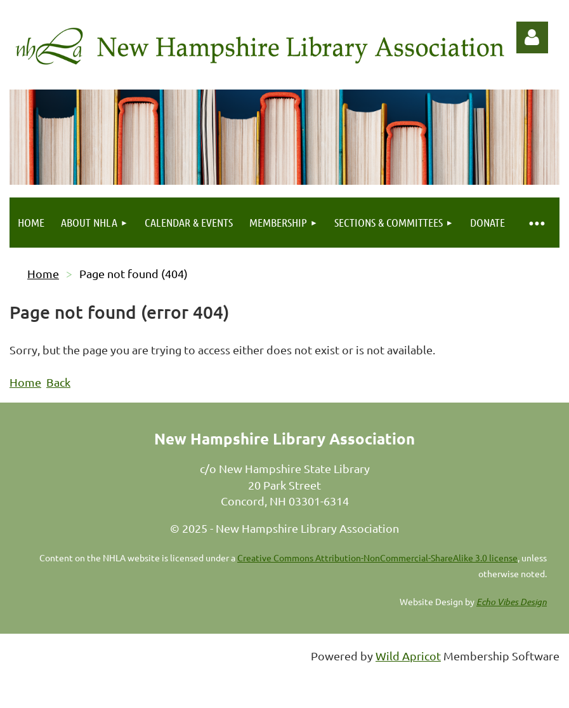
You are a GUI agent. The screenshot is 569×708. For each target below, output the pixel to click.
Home (43, 273)
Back (58, 382)
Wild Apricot (408, 655)
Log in (532, 37)
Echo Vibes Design (511, 602)
